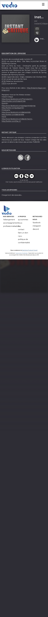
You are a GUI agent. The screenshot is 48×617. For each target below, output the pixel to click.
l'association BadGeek (21, 257)
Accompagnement (11, 227)
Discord (36, 233)
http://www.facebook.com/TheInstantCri (17, 103)
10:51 (3, 70)
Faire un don (23, 237)
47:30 (4, 85)
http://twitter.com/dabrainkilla (13, 118)
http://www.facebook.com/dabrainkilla (16, 116)
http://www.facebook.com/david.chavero (17, 123)
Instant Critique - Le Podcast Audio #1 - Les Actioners (42, 43)
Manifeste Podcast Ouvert (29, 254)
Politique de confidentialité (24, 245)
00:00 (4, 65)
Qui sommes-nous (23, 225)
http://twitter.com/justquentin (13, 112)
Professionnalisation (11, 230)
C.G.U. (20, 240)
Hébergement (9, 224)
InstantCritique (41, 27)
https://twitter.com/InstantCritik (13, 105)
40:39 (4, 81)
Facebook (36, 227)
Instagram (37, 230)
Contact (21, 233)
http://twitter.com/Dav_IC (11, 125)
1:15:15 (4, 88)
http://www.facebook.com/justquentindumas (18, 110)
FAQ (19, 230)
